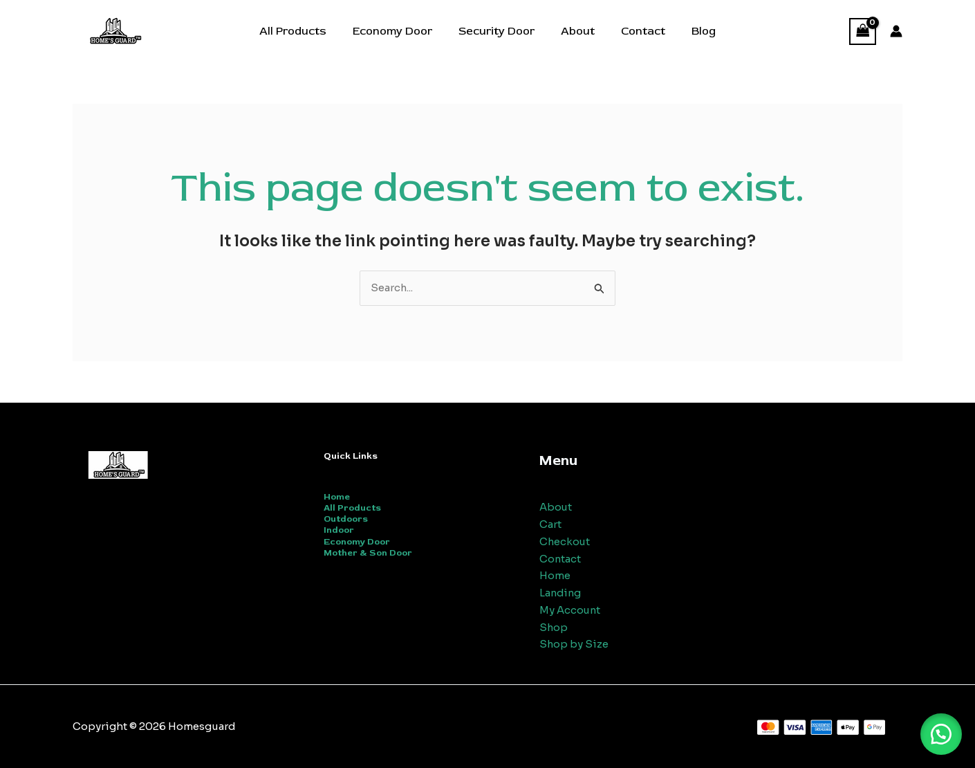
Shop (553, 627)
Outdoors (346, 518)
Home (337, 496)
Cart (550, 524)
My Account (570, 609)
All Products (303, 31)
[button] (940, 733)
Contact (637, 31)
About (576, 31)
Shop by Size (574, 643)
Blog (693, 31)
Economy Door (398, 31)
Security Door (499, 31)
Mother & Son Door (368, 552)
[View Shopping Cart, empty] (863, 31)
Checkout (565, 541)
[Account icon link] (896, 31)
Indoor (339, 530)
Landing (561, 592)
